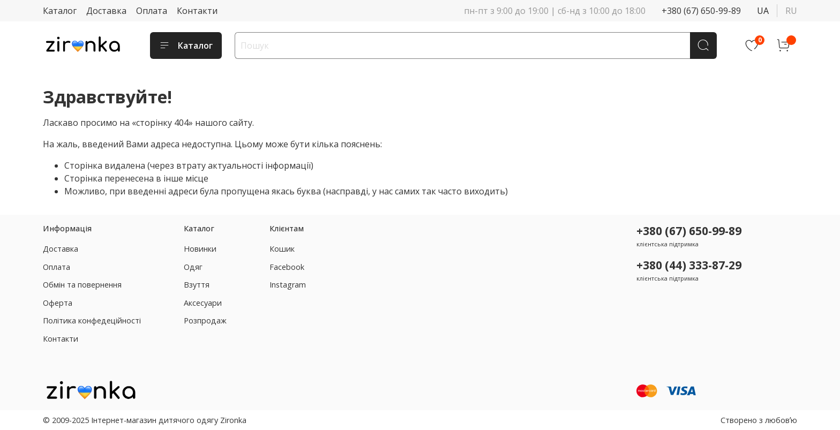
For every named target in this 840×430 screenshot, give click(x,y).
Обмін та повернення (82, 285)
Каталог (60, 11)
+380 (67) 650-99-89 (701, 11)
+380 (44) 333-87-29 (688, 265)
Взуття (196, 285)
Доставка (106, 11)
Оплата (151, 11)
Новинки (200, 249)
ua (763, 11)
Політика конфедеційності (92, 320)
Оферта (57, 303)
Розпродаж (205, 320)
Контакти (197, 11)
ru (791, 11)
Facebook (286, 267)
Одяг (193, 267)
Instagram (287, 285)
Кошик (282, 249)
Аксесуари (203, 303)
